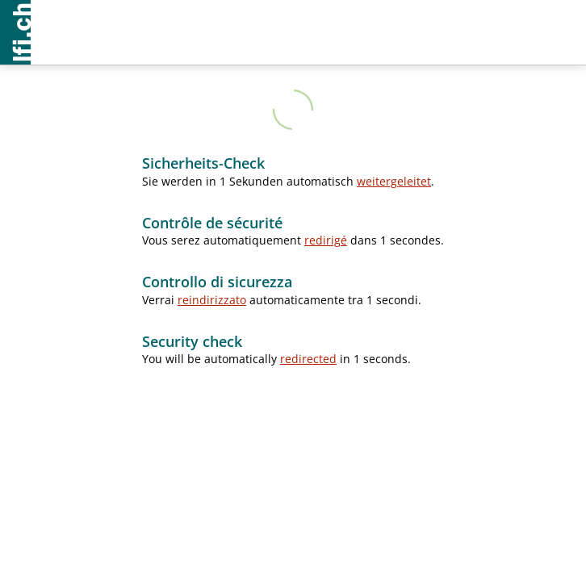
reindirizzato (212, 299)
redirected (308, 358)
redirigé (325, 240)
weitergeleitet (394, 181)
